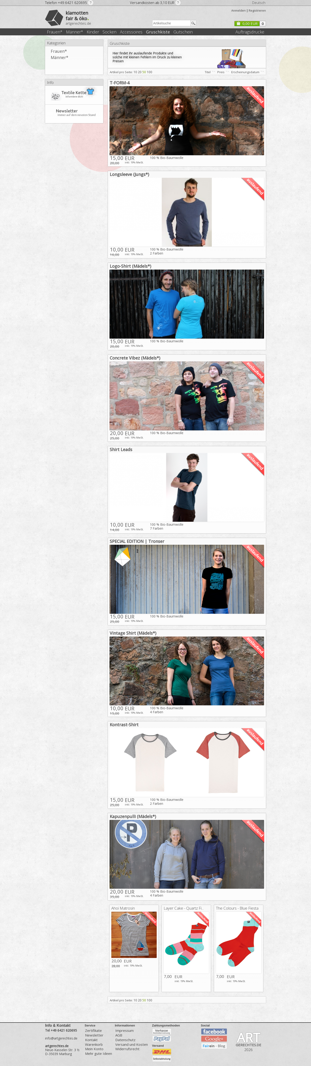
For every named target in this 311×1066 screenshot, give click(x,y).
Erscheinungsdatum (245, 72)
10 (135, 72)
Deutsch (258, 2)
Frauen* (55, 32)
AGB (118, 1035)
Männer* (74, 32)
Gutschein (183, 32)
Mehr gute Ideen (98, 1054)
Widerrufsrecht (127, 1049)
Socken (109, 32)
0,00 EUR (247, 23)
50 (144, 72)
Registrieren (257, 10)
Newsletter (94, 1035)
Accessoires (131, 32)
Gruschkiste (158, 32)
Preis (221, 72)
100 (149, 72)
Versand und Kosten (131, 1044)
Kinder (93, 32)
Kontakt (91, 1040)
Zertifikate (93, 1030)
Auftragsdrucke (249, 32)
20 (140, 72)
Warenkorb (94, 1044)
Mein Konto (94, 1049)
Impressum (124, 1030)
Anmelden (238, 10)
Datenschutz (125, 1040)
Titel (208, 72)
